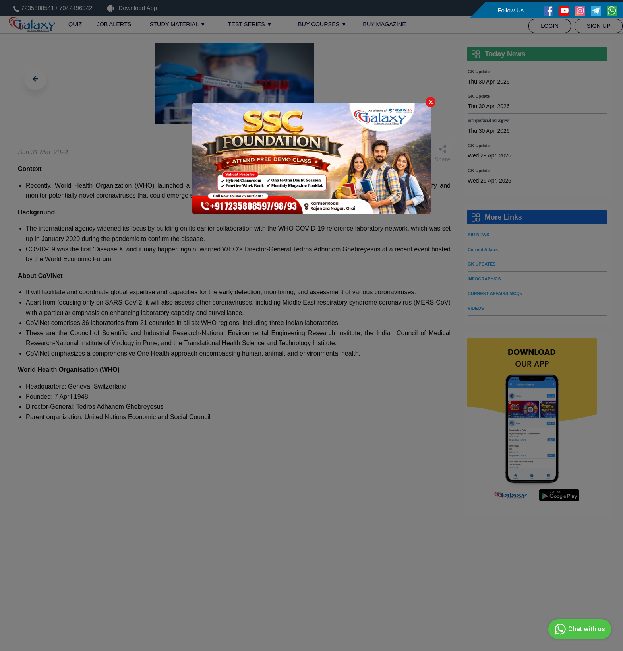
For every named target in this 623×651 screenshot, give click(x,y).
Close (430, 102)
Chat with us (578, 629)
